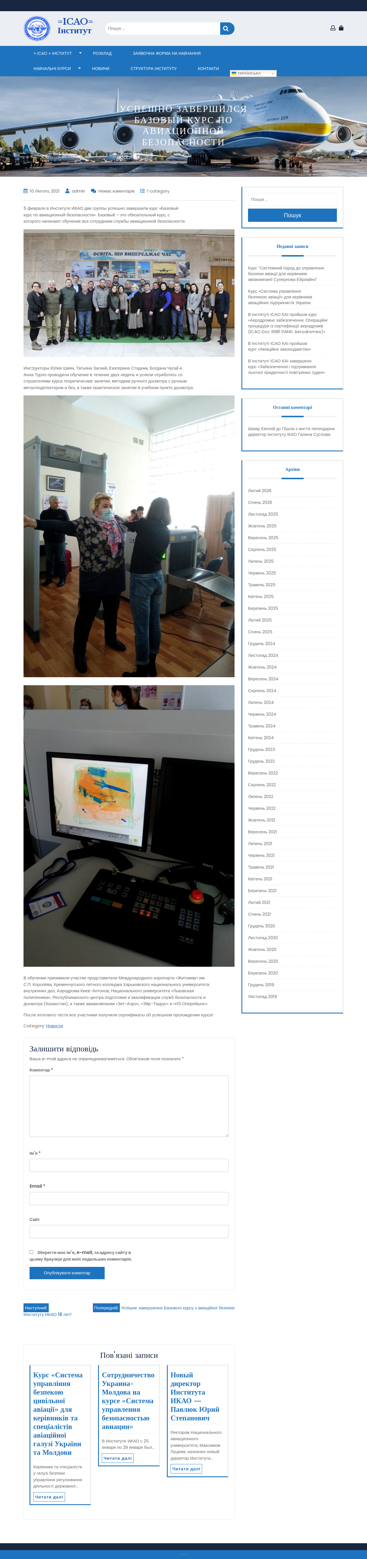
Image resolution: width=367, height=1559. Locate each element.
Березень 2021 (262, 891)
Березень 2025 (263, 608)
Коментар (41, 1070)
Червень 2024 (262, 714)
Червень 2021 (261, 855)
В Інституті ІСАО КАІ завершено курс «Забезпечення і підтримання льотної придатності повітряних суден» (286, 366)
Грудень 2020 (261, 926)
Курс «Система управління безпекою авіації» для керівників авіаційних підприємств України (280, 297)
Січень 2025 (260, 632)
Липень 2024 (261, 702)
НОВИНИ (101, 68)
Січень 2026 (260, 502)
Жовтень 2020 (262, 949)
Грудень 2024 (261, 643)
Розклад (102, 53)
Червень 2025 (262, 573)
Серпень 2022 (262, 785)
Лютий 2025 (260, 620)
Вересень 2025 (263, 538)
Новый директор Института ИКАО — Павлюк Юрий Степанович (195, 1396)
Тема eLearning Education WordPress (182, 1554)
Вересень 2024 (263, 679)
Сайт (35, 1219)
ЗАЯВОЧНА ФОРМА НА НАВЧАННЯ (166, 53)
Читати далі (49, 1497)
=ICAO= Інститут (75, 26)
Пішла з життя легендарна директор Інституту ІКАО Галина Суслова (291, 431)
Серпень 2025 (262, 549)
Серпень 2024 (262, 691)
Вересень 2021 (262, 832)
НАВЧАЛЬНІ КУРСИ (52, 68)
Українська (246, 73)
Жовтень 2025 (262, 526)
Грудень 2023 (261, 749)
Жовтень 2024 (262, 667)
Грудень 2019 (261, 985)
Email (37, 1186)
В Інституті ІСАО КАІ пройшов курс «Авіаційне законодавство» (279, 346)
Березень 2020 (263, 973)
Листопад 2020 (263, 938)
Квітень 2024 (261, 738)
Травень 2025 (262, 585)
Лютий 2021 (259, 902)
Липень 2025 (261, 561)
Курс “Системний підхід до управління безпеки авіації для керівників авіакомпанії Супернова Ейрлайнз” (286, 273)
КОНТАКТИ (208, 68)
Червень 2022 (262, 808)
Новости (54, 1026)
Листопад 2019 (262, 996)
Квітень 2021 (260, 879)
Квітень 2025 (261, 596)
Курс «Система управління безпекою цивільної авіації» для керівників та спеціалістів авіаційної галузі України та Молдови (58, 1413)
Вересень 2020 (263, 961)
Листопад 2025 (263, 514)
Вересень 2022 (263, 773)
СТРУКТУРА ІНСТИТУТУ (154, 68)
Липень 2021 (260, 843)
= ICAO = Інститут (53, 53)
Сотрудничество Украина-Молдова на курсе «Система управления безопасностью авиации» (128, 1400)
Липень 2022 (260, 796)
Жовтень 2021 (261, 820)
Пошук (227, 28)
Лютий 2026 (260, 491)
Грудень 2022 (261, 761)
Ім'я (35, 1153)
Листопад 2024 (263, 655)
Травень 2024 (262, 726)
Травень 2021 (261, 867)
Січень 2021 (259, 914)
